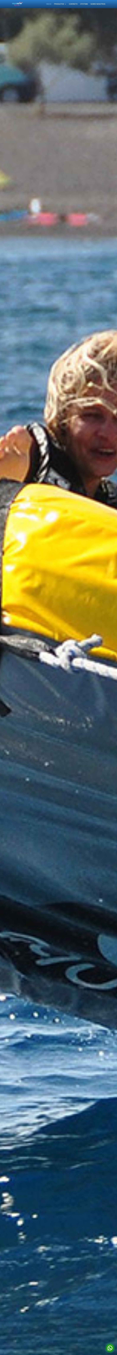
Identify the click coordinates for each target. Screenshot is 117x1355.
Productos (59, 4)
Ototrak (84, 4)
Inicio (48, 4)
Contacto (73, 4)
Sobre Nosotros (98, 4)
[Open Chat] (110, 1348)
